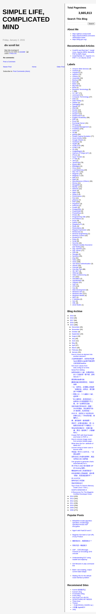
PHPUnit (75, 205)
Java (74, 160)
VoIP (74, 284)
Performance (77, 196)
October (75, 332)
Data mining (76, 101)
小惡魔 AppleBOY (78, 607)
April (74, 345)
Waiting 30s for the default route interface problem (81, 577)
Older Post (60, 67)
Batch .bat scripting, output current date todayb (82, 571)
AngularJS (76, 72)
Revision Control (78, 235)
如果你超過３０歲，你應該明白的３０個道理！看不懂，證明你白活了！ (83, 374)
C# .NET (75, 93)
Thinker (75, 603)
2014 (72, 496)
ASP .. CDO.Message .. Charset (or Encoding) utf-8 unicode (82, 551)
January (75, 352)
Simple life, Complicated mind (26, 19)
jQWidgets (76, 166)
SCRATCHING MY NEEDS (82, 599)
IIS (73, 149)
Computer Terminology (80, 97)
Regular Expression (79, 230)
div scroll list (11, 45)
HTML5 (75, 147)
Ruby (74, 239)
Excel (74, 121)
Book (74, 87)
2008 (72, 510)
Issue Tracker (77, 157)
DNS (74, 108)
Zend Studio (76, 305)
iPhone (74, 155)
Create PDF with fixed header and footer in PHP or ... (82, 436)
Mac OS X (76, 172)
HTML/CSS (12, 53)
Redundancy (77, 228)
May (73, 343)
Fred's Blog (76, 596)
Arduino (75, 76)
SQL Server (76, 250)
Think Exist (76, 601)
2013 (72, 498)
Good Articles (77, 138)
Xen (73, 301)
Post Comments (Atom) (21, 71)
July (73, 338)
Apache (75, 74)
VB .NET (75, 271)
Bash (74, 82)
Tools (74, 262)
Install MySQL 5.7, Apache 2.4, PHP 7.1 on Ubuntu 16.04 (83, 57)
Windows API (77, 292)
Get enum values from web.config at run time (80, 367)
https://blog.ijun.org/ (79, 39)
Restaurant (76, 232)
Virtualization (77, 280)
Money (74, 183)
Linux (74, 168)
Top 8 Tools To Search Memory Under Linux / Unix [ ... (83, 486)
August (74, 336)
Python (74, 222)
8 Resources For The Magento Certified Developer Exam (83, 493)
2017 (72, 320)
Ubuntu (75, 265)
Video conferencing (79, 275)
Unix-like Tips (77, 269)
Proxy (74, 220)
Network (75, 189)
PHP (74, 202)
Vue (73, 288)
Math (74, 179)
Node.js (75, 194)
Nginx (74, 192)
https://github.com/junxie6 (81, 34)
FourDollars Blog (78, 594)
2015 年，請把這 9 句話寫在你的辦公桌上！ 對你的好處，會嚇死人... (83, 415)
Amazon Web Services (80, 69)
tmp (73, 258)
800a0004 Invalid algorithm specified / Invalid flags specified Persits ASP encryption (82, 523)
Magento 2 (76, 175)
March (74, 348)
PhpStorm (76, 204)
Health (74, 144)
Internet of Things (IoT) (80, 153)
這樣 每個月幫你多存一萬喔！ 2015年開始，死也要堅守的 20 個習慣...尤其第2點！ (82, 408)
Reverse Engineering (80, 234)
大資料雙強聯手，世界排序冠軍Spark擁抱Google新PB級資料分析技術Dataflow (83, 361)
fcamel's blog (77, 592)
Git (73, 132)
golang (74, 134)
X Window (76, 299)
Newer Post (7, 67)
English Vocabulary (79, 117)
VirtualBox (76, 279)
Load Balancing (78, 170)
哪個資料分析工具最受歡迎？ (82, 471)
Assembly (75, 78)
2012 (72, 501)
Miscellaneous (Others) (80, 181)
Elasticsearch (77, 116)
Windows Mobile (78, 295)
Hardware (75, 142)
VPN (74, 286)
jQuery (74, 164)
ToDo (74, 260)
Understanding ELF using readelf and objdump (81, 558)
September (76, 334)
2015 (72, 325)
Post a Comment (9, 62)
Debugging (76, 104)
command (76, 95)
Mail (73, 177)
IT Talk (74, 159)
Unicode (75, 267)
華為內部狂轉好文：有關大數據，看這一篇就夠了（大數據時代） (83, 430)
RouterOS (76, 237)
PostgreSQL (76, 209)
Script (74, 241)
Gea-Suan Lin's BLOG (80, 597)
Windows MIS (77, 294)
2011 (72, 503)
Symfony (75, 256)
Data (74, 99)
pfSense (75, 200)
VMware (75, 282)
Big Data (75, 86)
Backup (75, 80)
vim (73, 277)
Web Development (79, 290)
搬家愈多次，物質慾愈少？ (82, 541)
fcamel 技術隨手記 (79, 590)
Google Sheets (77, 140)
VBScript (75, 273)
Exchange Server (78, 123)
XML (74, 303)
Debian (75, 102)
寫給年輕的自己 (77, 483)
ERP (74, 119)
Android (75, 71)
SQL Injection (77, 249)
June (74, 341)
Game (74, 131)
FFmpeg (75, 125)
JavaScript (76, 162)
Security (75, 243)
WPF (74, 297)
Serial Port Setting (78, 370)
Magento (75, 174)
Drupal (74, 112)
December (76, 327)
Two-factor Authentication (81, 264)
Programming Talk (79, 217)
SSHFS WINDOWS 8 (79, 490)
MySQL (75, 187)
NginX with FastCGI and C (81, 530)
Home (34, 67)
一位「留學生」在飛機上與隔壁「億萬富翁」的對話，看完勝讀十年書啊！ (83, 389)
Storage (75, 254)
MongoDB (76, 185)
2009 (72, 508)
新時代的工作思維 (78, 480)
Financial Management (80, 127)
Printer (74, 215)
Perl (73, 198)
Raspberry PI (77, 224)
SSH (74, 252)
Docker (75, 110)
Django (75, 106)
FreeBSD (75, 129)
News (74, 190)
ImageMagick (77, 151)
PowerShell (76, 211)
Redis (74, 226)
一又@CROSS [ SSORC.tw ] (82, 605)
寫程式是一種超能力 (79, 545)
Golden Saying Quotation (81, 136)
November (76, 329)
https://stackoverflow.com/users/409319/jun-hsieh (83, 36)
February (75, 350)
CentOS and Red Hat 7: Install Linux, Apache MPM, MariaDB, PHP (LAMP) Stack (83, 52)
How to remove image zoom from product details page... (82, 440)
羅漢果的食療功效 (78, 379)
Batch (74, 84)
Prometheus (76, 219)
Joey (74, 609)
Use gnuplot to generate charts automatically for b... (83, 462)
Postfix (74, 207)
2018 (72, 318)
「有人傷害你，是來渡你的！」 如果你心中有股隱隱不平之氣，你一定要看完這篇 (83, 401)
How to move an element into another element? (82, 355)
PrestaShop (76, 213)
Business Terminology (80, 89)
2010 (72, 505)
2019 (72, 316)
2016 (72, 322)
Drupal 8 (75, 114)
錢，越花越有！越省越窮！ (81, 420)
